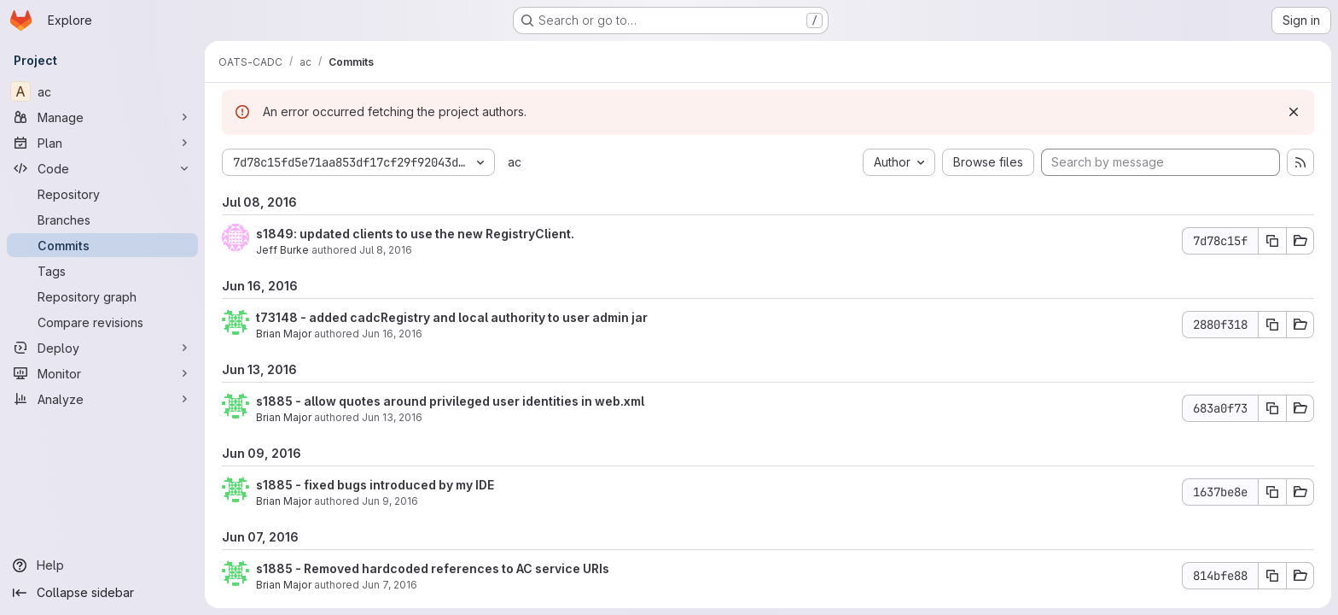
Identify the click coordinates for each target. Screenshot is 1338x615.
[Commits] (102, 245)
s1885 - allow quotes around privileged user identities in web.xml (450, 401)
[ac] (102, 91)
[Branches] (102, 219)
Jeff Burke (282, 249)
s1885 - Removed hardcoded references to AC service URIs (432, 568)
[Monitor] (102, 373)
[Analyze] (102, 399)
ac (514, 162)
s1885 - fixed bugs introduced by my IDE (375, 484)
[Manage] (102, 117)
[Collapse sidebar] (102, 593)
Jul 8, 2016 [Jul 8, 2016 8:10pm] (385, 249)
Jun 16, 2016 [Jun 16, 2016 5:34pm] (392, 333)
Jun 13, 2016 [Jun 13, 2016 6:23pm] (392, 417)
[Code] (102, 168)
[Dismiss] (1293, 112)
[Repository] (102, 194)
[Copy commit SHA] (1272, 241)
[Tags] (102, 271)
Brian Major (283, 333)
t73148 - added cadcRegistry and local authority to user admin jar (452, 317)
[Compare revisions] (102, 322)
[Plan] (102, 143)
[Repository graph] (102, 296)
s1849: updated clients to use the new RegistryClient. (415, 233)
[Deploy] (102, 348)
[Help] (102, 565)
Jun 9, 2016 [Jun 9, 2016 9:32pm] (390, 501)
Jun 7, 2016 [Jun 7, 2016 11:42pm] (389, 584)
